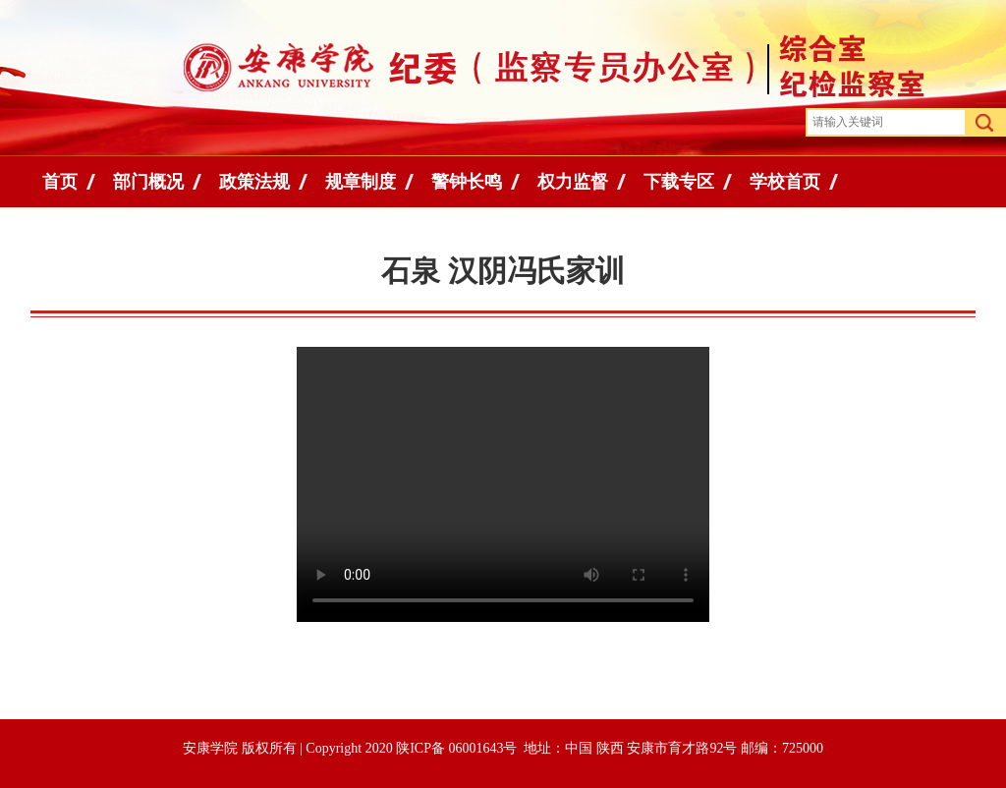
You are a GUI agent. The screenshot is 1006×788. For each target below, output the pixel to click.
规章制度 (360, 182)
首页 (60, 182)
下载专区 (678, 182)
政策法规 (254, 182)
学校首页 (785, 182)
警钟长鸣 (466, 182)
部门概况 (148, 182)
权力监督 (572, 182)
